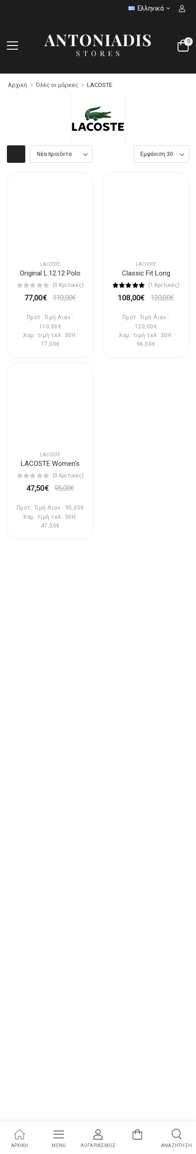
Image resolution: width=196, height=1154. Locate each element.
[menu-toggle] (12, 45)
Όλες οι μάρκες (57, 84)
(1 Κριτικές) (163, 285)
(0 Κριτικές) (68, 285)
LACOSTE (99, 84)
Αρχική (17, 84)
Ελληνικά (146, 8)
